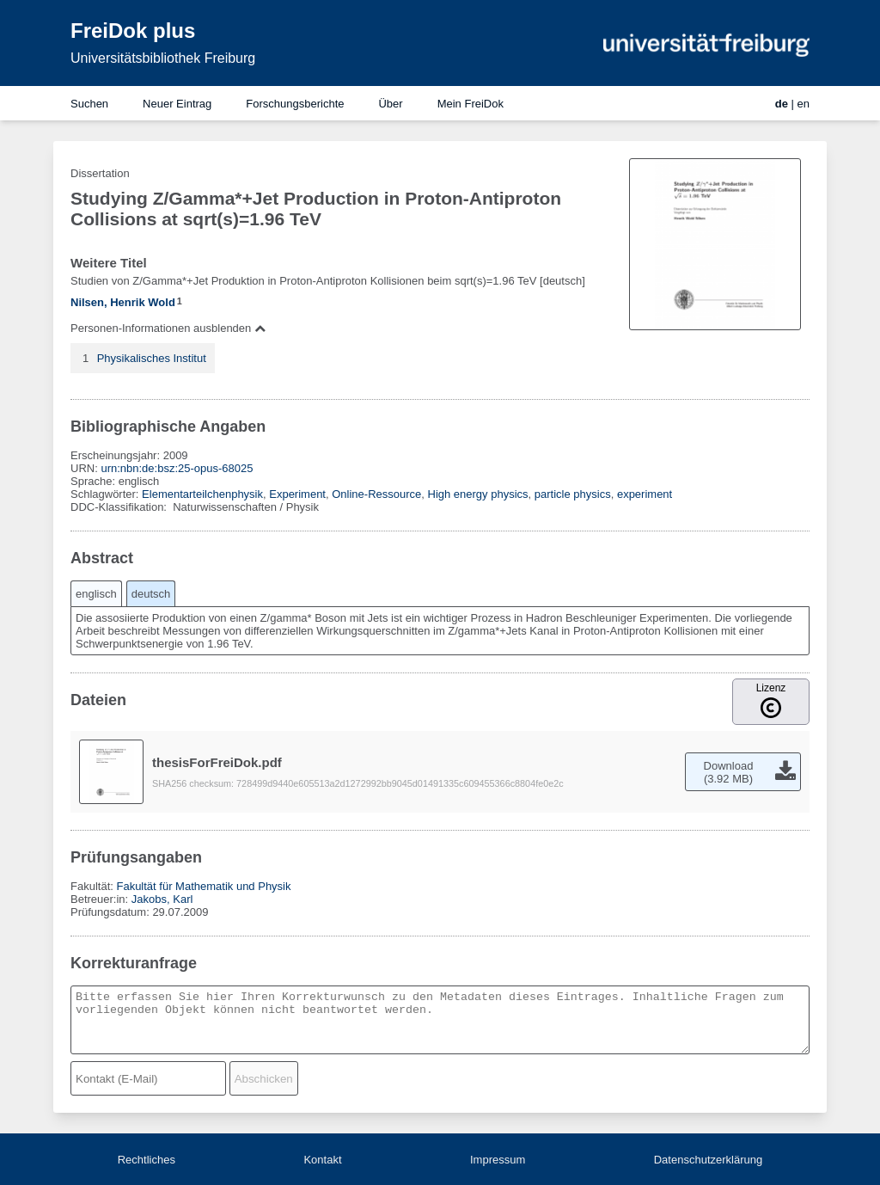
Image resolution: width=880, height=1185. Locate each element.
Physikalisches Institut (151, 358)
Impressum (497, 1159)
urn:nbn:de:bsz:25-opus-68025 (177, 468)
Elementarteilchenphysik (202, 494)
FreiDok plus (132, 30)
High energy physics (478, 494)
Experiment (297, 494)
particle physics (573, 494)
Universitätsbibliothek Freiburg (162, 58)
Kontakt (322, 1159)
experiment (644, 494)
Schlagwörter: (106, 494)
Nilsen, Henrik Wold (122, 302)
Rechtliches (146, 1159)
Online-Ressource (376, 494)
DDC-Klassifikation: (120, 506)
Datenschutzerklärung (708, 1159)
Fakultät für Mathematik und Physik (203, 886)
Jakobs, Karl (162, 899)
